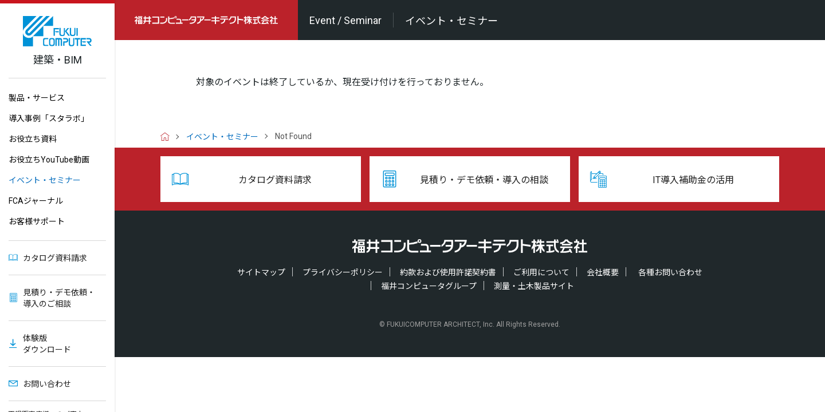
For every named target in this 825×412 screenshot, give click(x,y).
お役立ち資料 (33, 139)
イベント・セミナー (45, 180)
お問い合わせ (47, 384)
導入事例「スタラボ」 (49, 118)
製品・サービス (37, 97)
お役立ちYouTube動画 (49, 159)
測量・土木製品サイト (534, 286)
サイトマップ (261, 272)
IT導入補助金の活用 (693, 180)
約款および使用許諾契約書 (448, 272)
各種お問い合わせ (670, 272)
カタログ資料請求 (55, 258)
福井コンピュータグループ (429, 286)
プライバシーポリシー (342, 272)
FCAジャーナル (36, 200)
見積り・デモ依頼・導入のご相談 (59, 298)
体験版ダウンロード (47, 344)
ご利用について (541, 272)
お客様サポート (37, 221)
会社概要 (603, 272)
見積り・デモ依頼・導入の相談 (484, 180)
